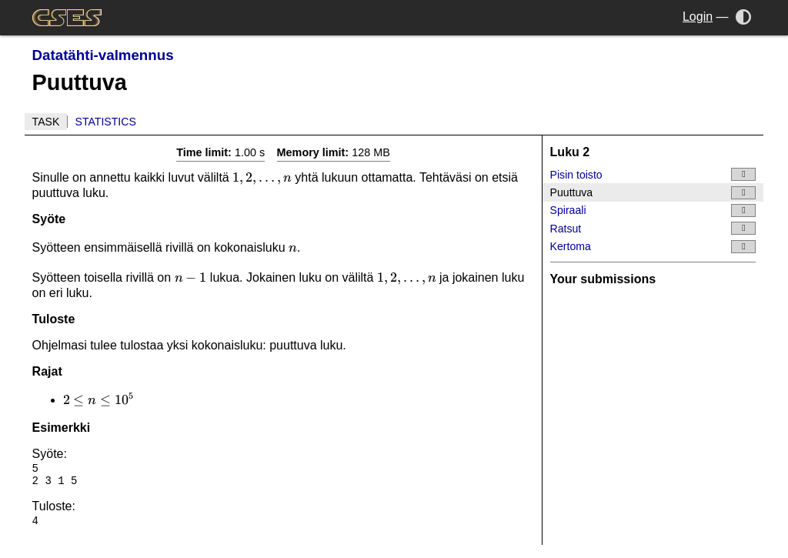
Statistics (105, 121)
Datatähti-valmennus (103, 55)
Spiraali (653, 210)
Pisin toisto (653, 174)
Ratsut (653, 228)
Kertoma (653, 246)
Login (698, 16)
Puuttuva (653, 192)
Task (46, 121)
